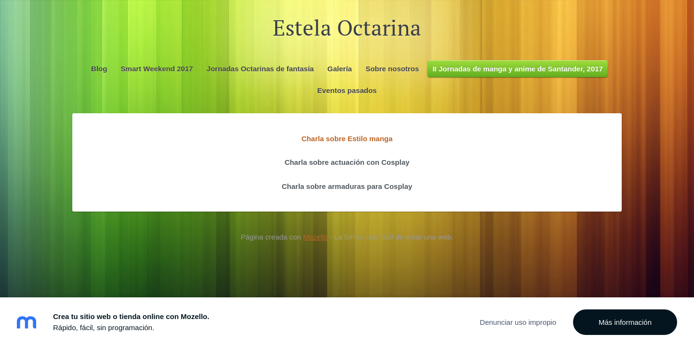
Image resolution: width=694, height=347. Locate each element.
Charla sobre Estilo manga (346, 138)
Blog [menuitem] (99, 69)
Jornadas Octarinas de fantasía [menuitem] (260, 69)
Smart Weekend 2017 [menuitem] (157, 69)
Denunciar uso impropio (518, 322)
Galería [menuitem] (339, 69)
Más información (625, 322)
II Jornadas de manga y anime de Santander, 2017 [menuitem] (517, 69)
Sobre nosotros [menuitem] (392, 69)
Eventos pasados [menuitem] (346, 90)
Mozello (315, 237)
